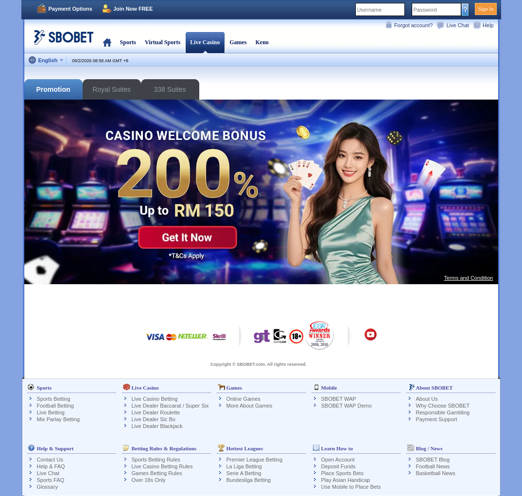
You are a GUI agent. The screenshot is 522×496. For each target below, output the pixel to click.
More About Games (249, 406)
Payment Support (436, 419)
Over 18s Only (149, 480)
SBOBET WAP (338, 399)
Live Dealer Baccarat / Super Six (170, 406)
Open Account (338, 459)
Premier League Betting (254, 459)
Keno (261, 42)
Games (237, 42)
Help (488, 25)
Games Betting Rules (157, 473)
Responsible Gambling (443, 412)
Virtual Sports (162, 42)
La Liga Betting (244, 466)
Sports (128, 42)
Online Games (243, 399)
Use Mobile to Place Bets (351, 487)
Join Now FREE (133, 9)
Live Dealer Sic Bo (154, 419)
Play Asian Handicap (345, 480)
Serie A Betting (243, 473)
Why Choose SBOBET (443, 406)
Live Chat (457, 25)
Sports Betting (53, 399)
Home (107, 42)
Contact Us (50, 459)
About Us (427, 399)
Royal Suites (111, 89)
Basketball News (435, 473)
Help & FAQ (51, 466)
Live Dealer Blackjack (157, 426)
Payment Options (70, 9)
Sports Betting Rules (156, 459)
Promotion (53, 89)
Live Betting (51, 412)
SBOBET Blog (433, 459)
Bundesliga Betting (248, 480)
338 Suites (170, 89)
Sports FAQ (51, 480)
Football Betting (55, 406)
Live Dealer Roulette (156, 412)
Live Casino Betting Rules (162, 466)
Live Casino (205, 42)
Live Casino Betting (155, 399)
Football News (433, 466)
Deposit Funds (338, 466)
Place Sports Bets (342, 473)
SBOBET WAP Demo (346, 406)
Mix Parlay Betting (58, 419)
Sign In (485, 9)
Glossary (47, 487)
